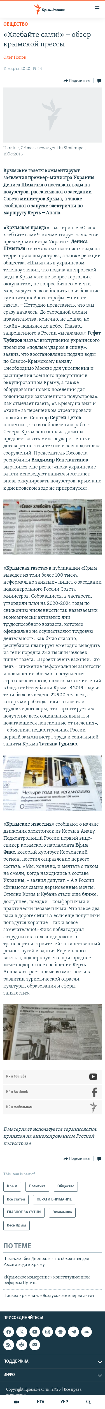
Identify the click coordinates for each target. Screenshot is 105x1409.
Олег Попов (14, 57)
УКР (64, 1402)
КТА (40, 1402)
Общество (15, 24)
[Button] (77, 81)
